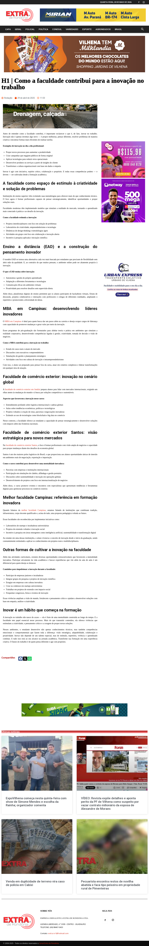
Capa (8, 29)
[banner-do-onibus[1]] (123, 298)
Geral (18, 29)
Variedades (72, 29)
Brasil (118, 29)
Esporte (87, 29)
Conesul (57, 29)
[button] (142, 29)
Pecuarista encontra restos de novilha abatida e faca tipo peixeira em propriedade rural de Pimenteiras (110, 885)
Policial (30, 29)
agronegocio (103, 29)
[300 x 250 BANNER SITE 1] (123, 177)
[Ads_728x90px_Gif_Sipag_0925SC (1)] (74, 716)
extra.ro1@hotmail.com (58, 933)
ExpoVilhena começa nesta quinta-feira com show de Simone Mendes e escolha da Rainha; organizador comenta (36, 801)
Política (43, 29)
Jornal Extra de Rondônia (49, 943)
